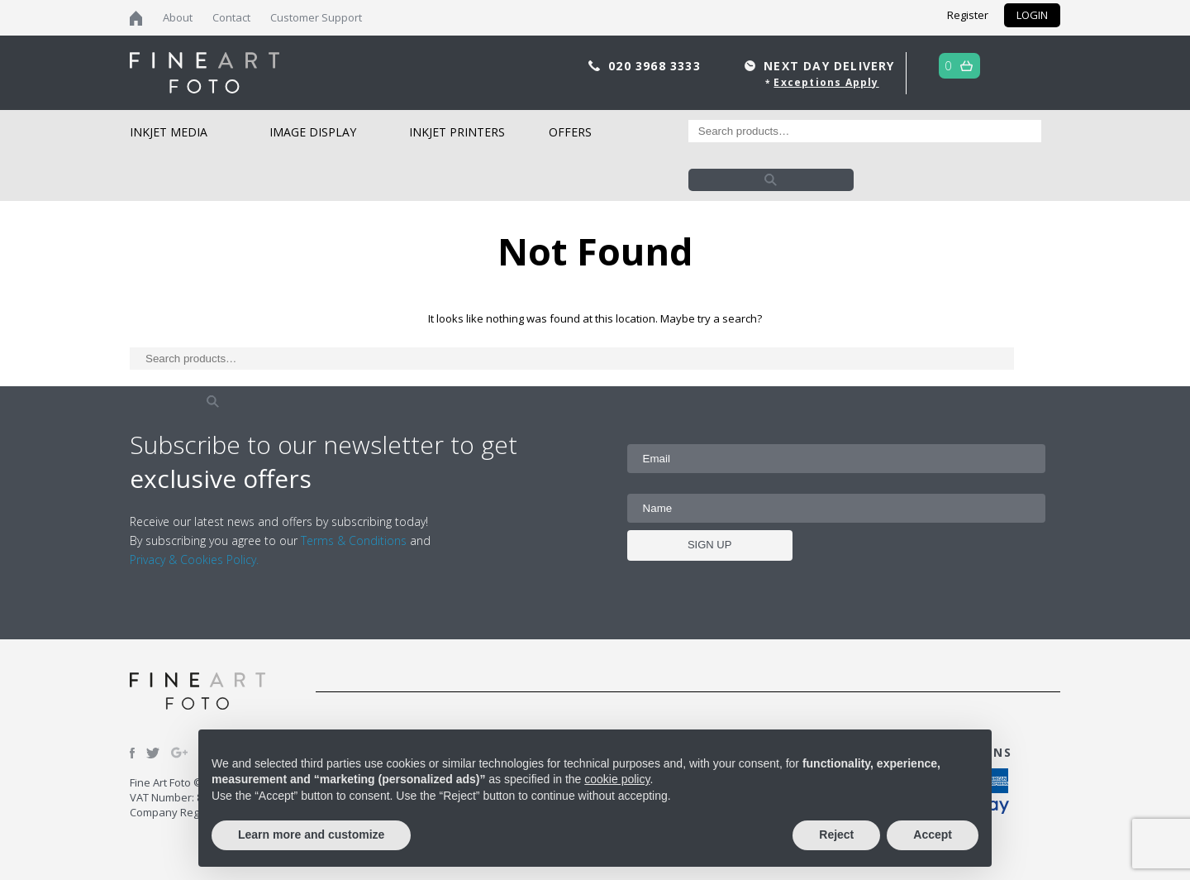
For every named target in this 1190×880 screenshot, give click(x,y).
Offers (570, 132)
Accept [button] (932, 834)
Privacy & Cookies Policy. (194, 559)
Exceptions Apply (826, 82)
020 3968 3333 (656, 66)
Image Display (312, 132)
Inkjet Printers (457, 132)
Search (771, 180)
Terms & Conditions (354, 540)
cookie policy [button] (617, 779)
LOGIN (1032, 14)
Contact (231, 17)
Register (967, 14)
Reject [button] (836, 834)
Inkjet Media (168, 132)
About (178, 17)
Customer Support (316, 17)
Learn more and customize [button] (311, 834)
